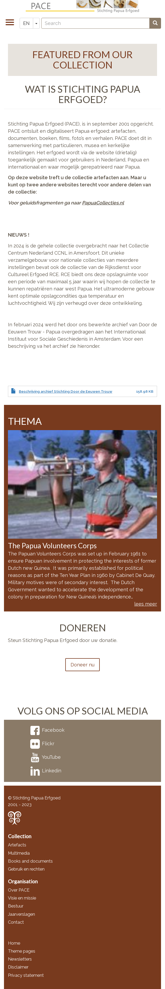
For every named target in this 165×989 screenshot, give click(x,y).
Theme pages (21, 951)
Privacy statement (26, 975)
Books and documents (30, 861)
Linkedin (45, 770)
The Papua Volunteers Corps (52, 545)
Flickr (42, 743)
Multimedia (19, 853)
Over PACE (18, 890)
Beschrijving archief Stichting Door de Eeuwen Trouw (65, 391)
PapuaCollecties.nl (103, 202)
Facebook (47, 730)
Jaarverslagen (21, 914)
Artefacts (17, 844)
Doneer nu (82, 664)
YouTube (45, 757)
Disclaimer (18, 967)
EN (26, 23)
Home (14, 943)
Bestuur (15, 906)
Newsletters (20, 959)
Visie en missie (22, 898)
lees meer (145, 604)
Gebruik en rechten (26, 869)
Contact (16, 922)
